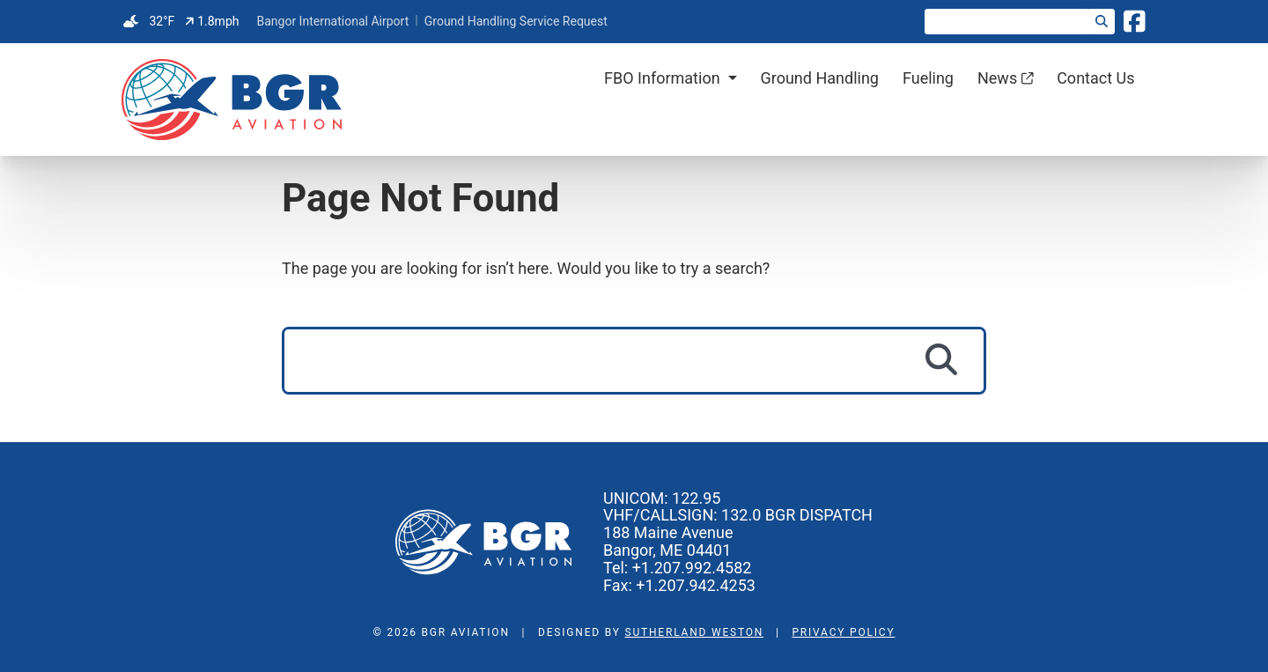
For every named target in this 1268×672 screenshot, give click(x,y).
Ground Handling (819, 78)
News (1005, 78)
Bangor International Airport (332, 21)
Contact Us (1095, 78)
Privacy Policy (843, 632)
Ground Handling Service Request (516, 21)
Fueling (928, 78)
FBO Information (662, 78)
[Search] (1101, 21)
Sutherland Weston (694, 632)
